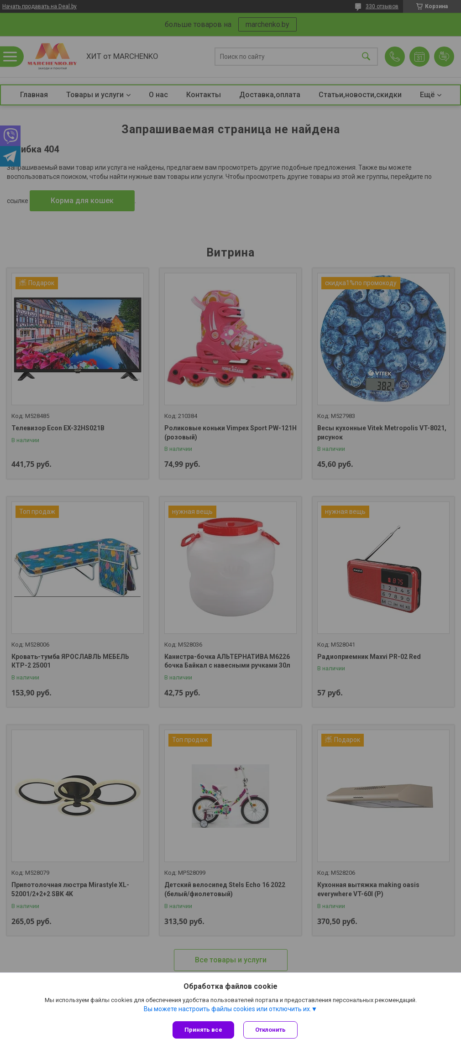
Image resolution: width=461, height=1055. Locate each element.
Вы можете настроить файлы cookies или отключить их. (227, 1009)
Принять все (203, 1029)
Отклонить (270, 1029)
